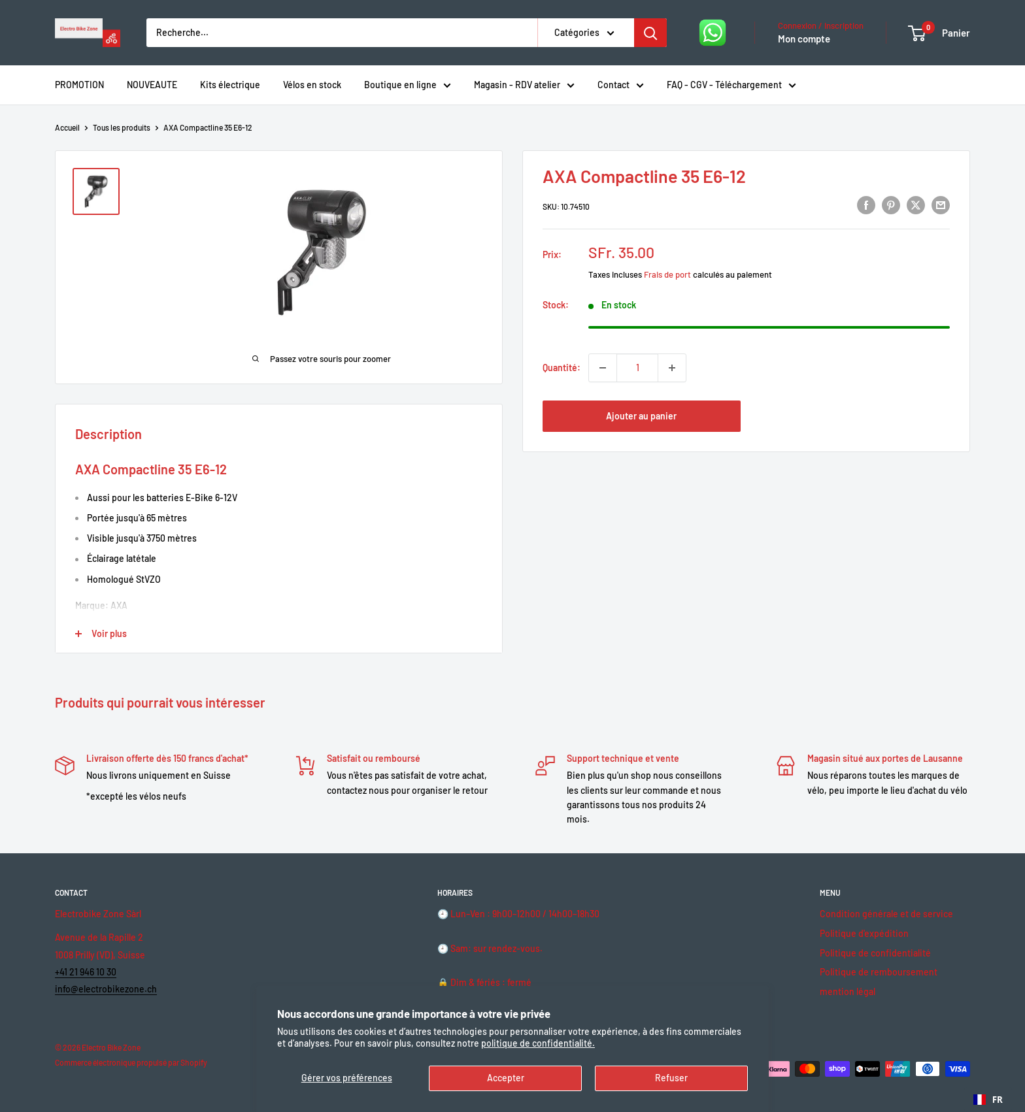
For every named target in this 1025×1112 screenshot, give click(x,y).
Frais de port (667, 274)
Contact (620, 86)
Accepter (505, 1077)
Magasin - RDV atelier (524, 86)
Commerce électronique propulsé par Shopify (131, 1062)
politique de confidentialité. (538, 1043)
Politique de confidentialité (875, 952)
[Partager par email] (941, 204)
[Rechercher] (650, 32)
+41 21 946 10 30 (85, 971)
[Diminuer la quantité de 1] (602, 368)
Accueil (67, 127)
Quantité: (561, 367)
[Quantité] (637, 368)
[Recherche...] (341, 32)
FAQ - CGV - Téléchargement (731, 86)
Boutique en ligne (407, 86)
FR (988, 1099)
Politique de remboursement (878, 971)
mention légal (847, 991)
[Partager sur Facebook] (866, 204)
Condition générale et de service (886, 913)
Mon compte (804, 38)
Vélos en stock (312, 84)
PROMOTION (79, 84)
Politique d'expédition (864, 933)
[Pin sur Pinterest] (891, 204)
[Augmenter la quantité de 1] (672, 368)
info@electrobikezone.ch (106, 988)
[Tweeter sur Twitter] (916, 204)
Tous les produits (121, 127)
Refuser (671, 1077)
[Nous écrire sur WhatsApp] (712, 32)
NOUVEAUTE (152, 84)
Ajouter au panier (641, 415)
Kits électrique (230, 84)
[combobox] (988, 1099)
